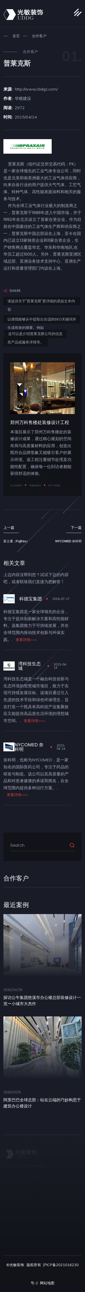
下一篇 (76, 527)
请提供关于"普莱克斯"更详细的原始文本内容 (41, 301)
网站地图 (47, 1283)
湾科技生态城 (29, 666)
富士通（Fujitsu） (16, 541)
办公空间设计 (16, 485)
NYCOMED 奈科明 (68, 541)
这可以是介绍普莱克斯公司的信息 (35, 333)
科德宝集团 (30, 599)
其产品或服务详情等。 (25, 342)
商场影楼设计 (35, 485)
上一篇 (8, 527)
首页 (16, 36)
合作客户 (39, 36)
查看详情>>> (26, 639)
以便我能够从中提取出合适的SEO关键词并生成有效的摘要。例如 (41, 320)
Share (12, 291)
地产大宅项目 (54, 485)
